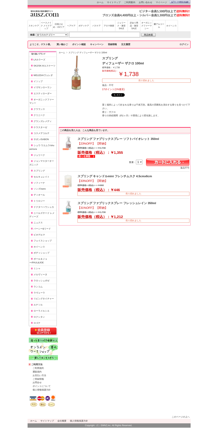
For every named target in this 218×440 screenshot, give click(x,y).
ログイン (184, 44)
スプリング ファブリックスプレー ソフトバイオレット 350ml (118, 139)
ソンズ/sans (40, 188)
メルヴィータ (40, 274)
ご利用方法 (36, 364)
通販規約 (37, 371)
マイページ (161, 2)
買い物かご (62, 44)
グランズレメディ (43, 121)
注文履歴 (125, 44)
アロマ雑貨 (109, 25)
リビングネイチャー (44, 298)
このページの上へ (181, 417)
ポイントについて (42, 386)
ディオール (39, 195)
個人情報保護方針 (42, 389)
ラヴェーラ (39, 292)
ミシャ (37, 268)
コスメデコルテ (41, 133)
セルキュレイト (41, 176)
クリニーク (39, 115)
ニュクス (38, 222)
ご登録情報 (38, 379)
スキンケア (34, 25)
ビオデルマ (39, 234)
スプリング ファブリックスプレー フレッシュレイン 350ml (117, 203)
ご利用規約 (38, 368)
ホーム (100, 2)
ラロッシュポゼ (41, 280)
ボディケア (84, 25)
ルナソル (38, 304)
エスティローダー (43, 93)
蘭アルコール (159, 25)
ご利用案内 (129, 2)
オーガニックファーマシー (146, 26)
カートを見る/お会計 (180, 1)
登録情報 (112, 44)
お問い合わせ (145, 2)
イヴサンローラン (43, 87)
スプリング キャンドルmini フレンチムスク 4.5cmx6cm (115, 176)
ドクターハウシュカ (44, 207)
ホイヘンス (171, 25)
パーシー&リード (42, 228)
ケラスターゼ (40, 127)
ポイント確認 (79, 44)
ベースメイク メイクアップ (46, 26)
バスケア (96, 25)
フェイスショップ (43, 240)
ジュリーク (39, 155)
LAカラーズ (39, 59)
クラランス (39, 109)
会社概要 (61, 421)
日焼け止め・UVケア (58, 25)
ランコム (38, 286)
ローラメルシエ (41, 310)
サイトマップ (114, 2)
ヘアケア (71, 25)
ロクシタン (39, 317)
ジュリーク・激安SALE (121, 26)
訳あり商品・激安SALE (134, 26)
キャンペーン (97, 44)
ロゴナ (37, 323)
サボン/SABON (41, 139)
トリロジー (39, 201)
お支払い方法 (39, 375)
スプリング (39, 170)
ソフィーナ (39, 183)
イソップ (38, 81)
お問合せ (37, 382)
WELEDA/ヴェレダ (43, 75)
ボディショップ (41, 253)
